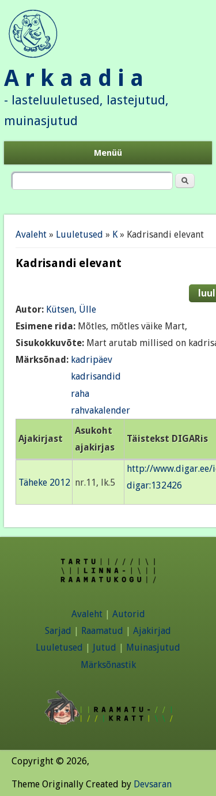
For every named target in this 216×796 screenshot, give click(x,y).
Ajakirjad (152, 630)
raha (80, 393)
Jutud (104, 647)
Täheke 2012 (44, 482)
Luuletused (79, 234)
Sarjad (58, 630)
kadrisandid (96, 376)
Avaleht (31, 234)
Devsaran (153, 784)
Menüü (108, 153)
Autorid (128, 614)
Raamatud (102, 630)
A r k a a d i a (73, 78)
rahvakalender (100, 410)
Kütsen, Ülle (71, 309)
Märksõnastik (108, 664)
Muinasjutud (153, 647)
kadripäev (91, 359)
